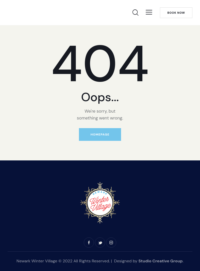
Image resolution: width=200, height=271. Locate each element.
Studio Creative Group (160, 261)
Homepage (100, 134)
